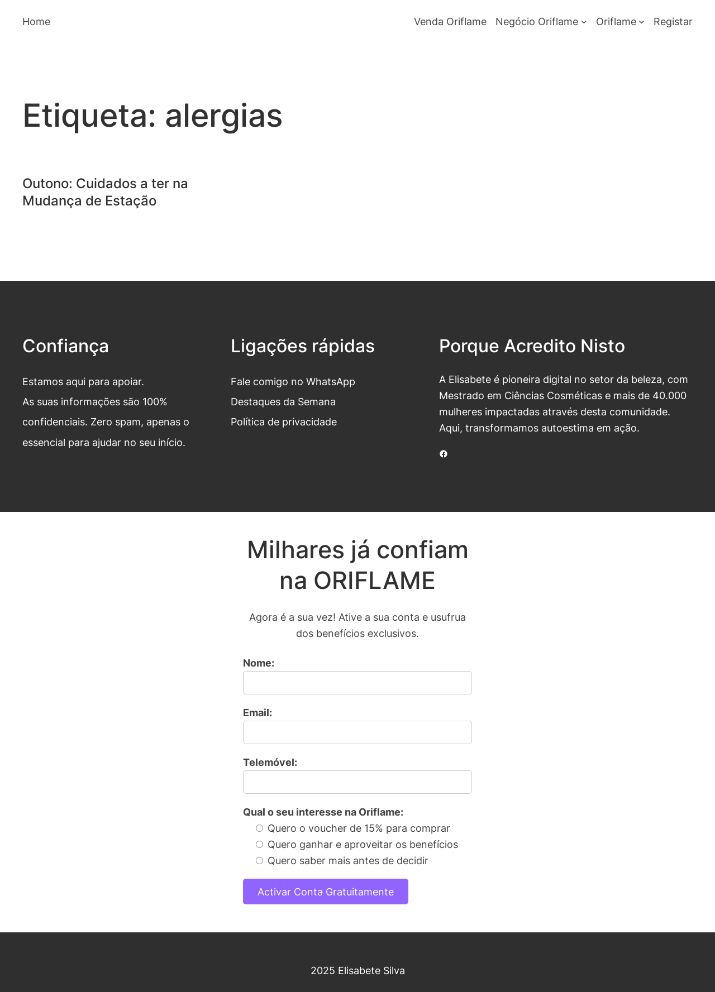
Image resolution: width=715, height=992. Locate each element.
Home (36, 21)
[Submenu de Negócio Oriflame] (584, 21)
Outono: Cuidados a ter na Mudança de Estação (105, 192)
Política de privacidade (284, 421)
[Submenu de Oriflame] (641, 21)
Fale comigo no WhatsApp (293, 381)
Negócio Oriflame (536, 21)
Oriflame (616, 21)
